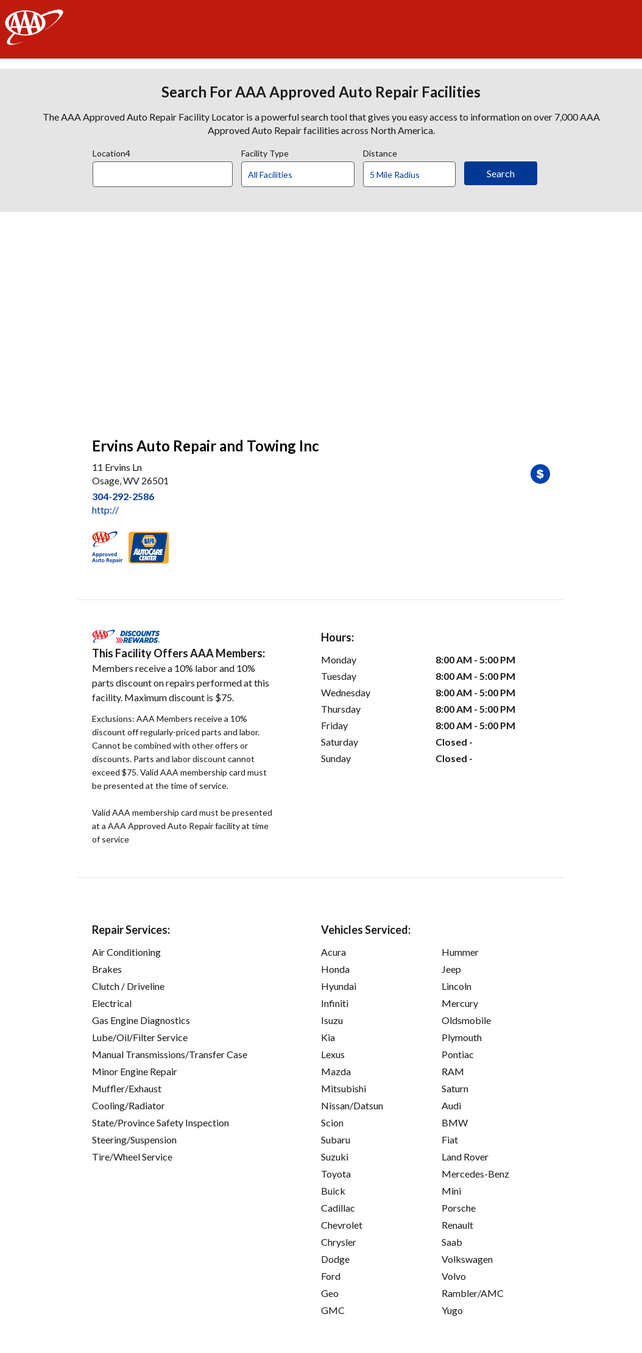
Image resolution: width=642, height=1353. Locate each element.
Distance (380, 151)
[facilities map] (321, 318)
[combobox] (167, 171)
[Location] (163, 174)
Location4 (111, 151)
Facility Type (265, 151)
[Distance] (414, 175)
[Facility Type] (307, 175)
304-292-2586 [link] (123, 496)
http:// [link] (105, 509)
